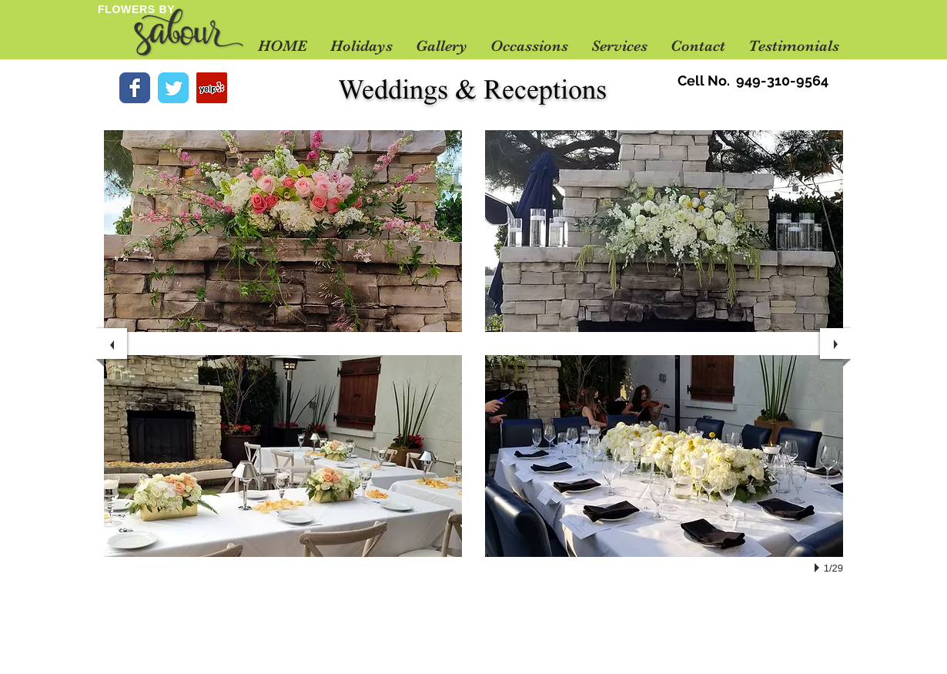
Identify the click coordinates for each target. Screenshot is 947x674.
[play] (819, 567)
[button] (441, 46)
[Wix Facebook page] (134, 87)
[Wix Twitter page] (173, 87)
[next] (835, 343)
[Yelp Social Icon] (211, 87)
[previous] (111, 343)
